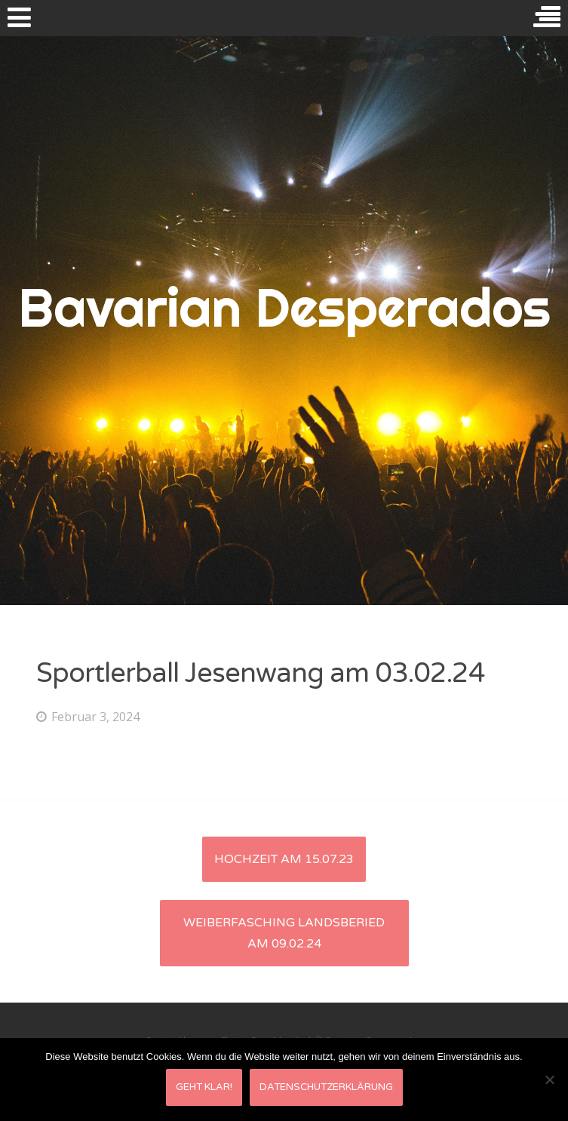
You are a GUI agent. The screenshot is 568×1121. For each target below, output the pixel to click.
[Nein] (549, 1079)
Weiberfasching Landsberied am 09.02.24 (284, 933)
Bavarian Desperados (284, 307)
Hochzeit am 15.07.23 (284, 859)
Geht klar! (204, 1087)
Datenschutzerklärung (326, 1087)
